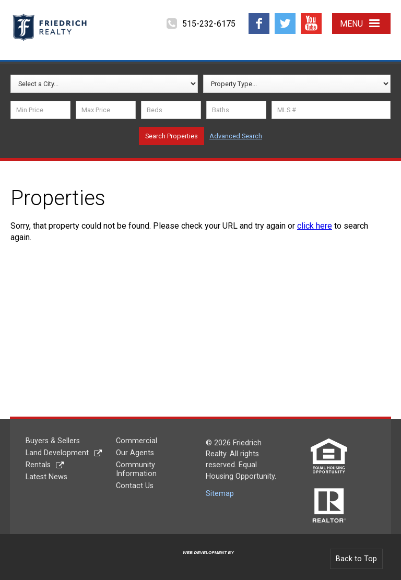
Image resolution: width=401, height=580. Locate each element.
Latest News (46, 476)
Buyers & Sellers (53, 440)
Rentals (38, 464)
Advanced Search (235, 136)
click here (314, 226)
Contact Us (135, 485)
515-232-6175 (208, 24)
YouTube (311, 17)
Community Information (136, 469)
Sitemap (220, 493)
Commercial (136, 440)
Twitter (285, 17)
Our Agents (135, 452)
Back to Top (356, 558)
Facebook (259, 17)
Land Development (57, 452)
